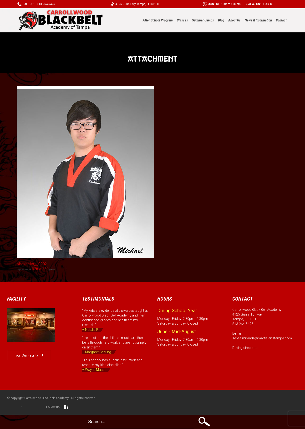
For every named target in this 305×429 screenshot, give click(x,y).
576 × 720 (40, 268)
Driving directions (245, 348)
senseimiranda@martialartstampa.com (262, 338)
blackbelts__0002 (32, 264)
